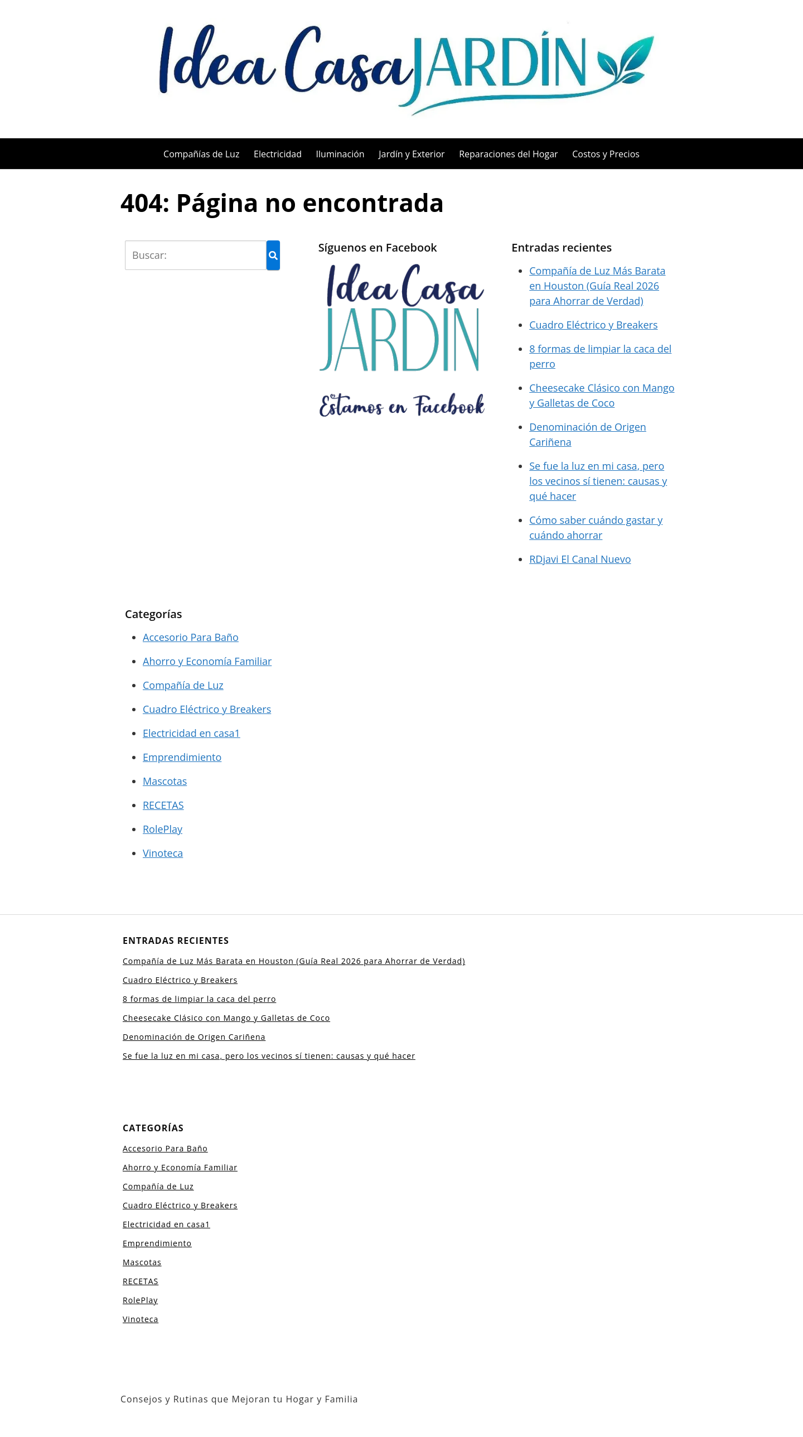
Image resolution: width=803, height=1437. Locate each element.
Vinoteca (163, 853)
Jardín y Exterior (411, 154)
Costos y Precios (606, 154)
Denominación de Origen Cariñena (194, 1036)
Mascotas (165, 781)
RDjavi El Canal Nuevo (580, 559)
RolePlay (162, 829)
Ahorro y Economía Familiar (207, 661)
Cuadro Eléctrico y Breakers (593, 324)
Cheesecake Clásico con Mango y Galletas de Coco (226, 1017)
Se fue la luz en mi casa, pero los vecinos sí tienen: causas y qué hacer (598, 481)
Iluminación (340, 154)
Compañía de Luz (183, 685)
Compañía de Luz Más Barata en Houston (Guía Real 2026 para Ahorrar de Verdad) (597, 285)
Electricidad (278, 154)
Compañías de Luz (201, 154)
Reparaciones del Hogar (508, 154)
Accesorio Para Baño (191, 637)
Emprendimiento (182, 757)
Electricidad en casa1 (191, 733)
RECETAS (163, 805)
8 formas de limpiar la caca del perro (199, 999)
